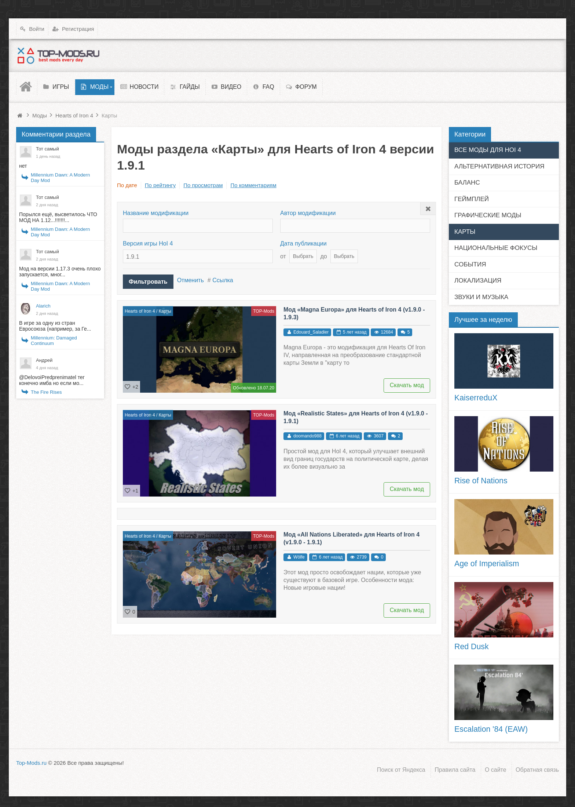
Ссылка (222, 280)
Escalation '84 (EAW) (491, 729)
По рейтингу (160, 185)
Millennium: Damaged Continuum (54, 340)
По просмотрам (203, 185)
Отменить (190, 280)
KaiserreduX (475, 397)
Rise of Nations (481, 480)
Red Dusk (471, 646)
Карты (165, 311)
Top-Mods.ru (31, 763)
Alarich (43, 306)
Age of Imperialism (486, 563)
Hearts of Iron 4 (140, 311)
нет (23, 166)
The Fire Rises (46, 392)
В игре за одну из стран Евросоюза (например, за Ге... (55, 326)
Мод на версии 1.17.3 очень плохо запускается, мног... (60, 271)
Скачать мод (407, 385)
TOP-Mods (263, 311)
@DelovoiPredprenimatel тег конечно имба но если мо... (52, 380)
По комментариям (253, 185)
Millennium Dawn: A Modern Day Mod (60, 177)
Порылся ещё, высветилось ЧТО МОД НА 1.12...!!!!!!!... (58, 217)
